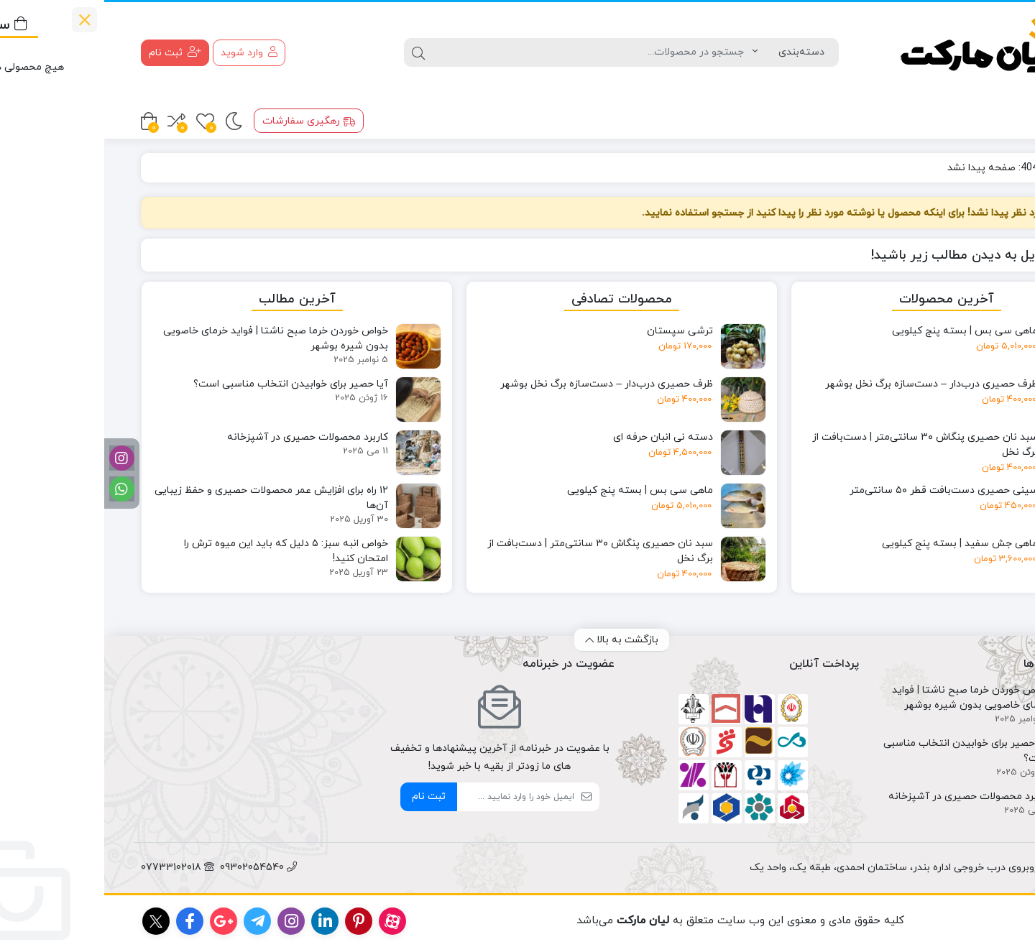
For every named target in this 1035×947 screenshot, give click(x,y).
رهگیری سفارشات (205, 121)
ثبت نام (324, 796)
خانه (981, 168)
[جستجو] (488, 52)
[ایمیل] (411, 796)
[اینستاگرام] (17, 458)
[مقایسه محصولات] (72, 121)
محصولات (964, 119)
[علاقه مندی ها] (101, 121)
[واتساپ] (17, 489)
